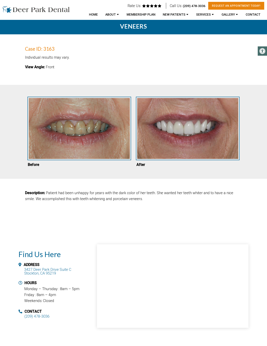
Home (93, 14)
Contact (253, 14)
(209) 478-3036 (194, 6)
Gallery (228, 14)
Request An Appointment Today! (236, 5)
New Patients (174, 14)
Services (203, 14)
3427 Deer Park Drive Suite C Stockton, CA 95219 (47, 271)
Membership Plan (141, 14)
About (110, 14)
